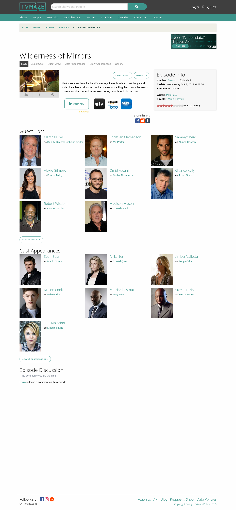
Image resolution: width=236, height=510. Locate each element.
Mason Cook (53, 289)
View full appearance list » (35, 359)
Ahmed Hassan (187, 142)
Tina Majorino (54, 323)
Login (194, 7)
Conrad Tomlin (55, 208)
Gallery (119, 63)
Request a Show (182, 500)
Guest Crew (54, 63)
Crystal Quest (120, 261)
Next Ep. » (141, 75)
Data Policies (206, 500)
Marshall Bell (54, 137)
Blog (164, 500)
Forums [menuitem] (158, 17)
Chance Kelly (185, 170)
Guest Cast (37, 63)
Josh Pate (171, 94)
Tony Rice (118, 294)
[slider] (170, 105)
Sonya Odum (186, 261)
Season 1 (173, 80)
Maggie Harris (55, 327)
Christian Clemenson (125, 137)
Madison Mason (122, 203)
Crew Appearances (100, 63)
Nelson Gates (186, 294)
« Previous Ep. (122, 75)
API (155, 500)
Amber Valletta (186, 256)
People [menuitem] (37, 17)
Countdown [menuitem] (140, 17)
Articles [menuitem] (91, 17)
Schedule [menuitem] (106, 17)
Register (209, 7)
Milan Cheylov (176, 98)
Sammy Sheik (185, 137)
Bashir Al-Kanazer (123, 175)
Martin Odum (54, 261)
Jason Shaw (185, 175)
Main (24, 63)
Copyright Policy (183, 504)
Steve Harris (184, 289)
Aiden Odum (54, 294)
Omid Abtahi (119, 170)
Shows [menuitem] (23, 17)
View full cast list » (31, 239)
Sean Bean (52, 256)
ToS (214, 504)
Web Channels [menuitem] (72, 17)
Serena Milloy (55, 175)
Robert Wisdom (56, 203)
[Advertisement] (92, 41)
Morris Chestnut (122, 289)
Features (144, 500)
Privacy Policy (202, 504)
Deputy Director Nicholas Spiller (65, 142)
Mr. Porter (118, 142)
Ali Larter (116, 256)
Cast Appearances (75, 63)
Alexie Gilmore (55, 170)
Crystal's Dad (120, 208)
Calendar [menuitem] (123, 17)
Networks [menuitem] (52, 17)
